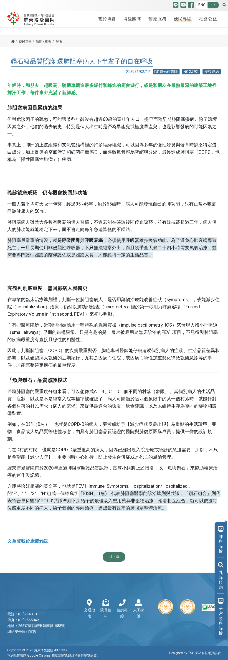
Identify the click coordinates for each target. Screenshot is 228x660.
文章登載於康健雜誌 (27, 541)
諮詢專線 (122, 609)
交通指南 (89, 609)
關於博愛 (107, 19)
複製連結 (211, 71)
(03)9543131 (28, 614)
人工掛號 (138, 609)
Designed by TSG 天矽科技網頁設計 (195, 653)
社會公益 (208, 19)
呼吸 (59, 41)
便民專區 (183, 19)
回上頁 (114, 556)
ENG (201, 5)
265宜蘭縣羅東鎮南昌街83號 (41, 626)
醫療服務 (157, 19)
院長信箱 (106, 609)
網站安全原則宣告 (21, 632)
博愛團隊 (132, 19)
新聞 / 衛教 (43, 41)
